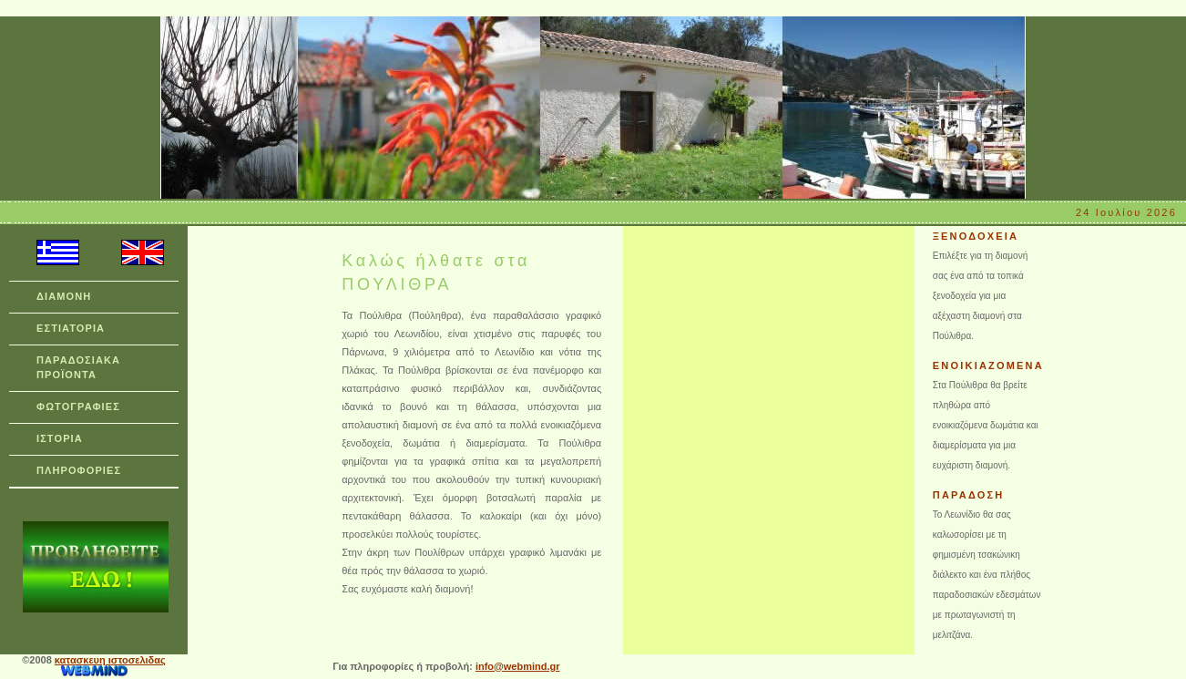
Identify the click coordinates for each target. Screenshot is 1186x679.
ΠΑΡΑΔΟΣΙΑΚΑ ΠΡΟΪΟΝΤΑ (78, 367)
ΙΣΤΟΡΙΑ (59, 438)
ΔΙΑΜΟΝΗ (63, 296)
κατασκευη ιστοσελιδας (110, 659)
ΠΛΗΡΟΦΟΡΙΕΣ (78, 470)
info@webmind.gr (517, 666)
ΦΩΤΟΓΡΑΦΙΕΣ (78, 406)
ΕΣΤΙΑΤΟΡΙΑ (70, 328)
